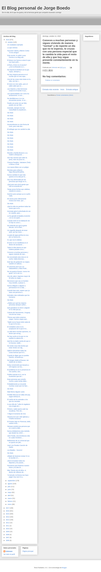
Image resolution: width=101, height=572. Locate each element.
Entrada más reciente (51, 89)
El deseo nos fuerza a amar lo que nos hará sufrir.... (18, 61)
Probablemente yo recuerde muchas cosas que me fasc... (18, 385)
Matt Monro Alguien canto (16, 392)
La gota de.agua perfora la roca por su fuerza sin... (17, 236)
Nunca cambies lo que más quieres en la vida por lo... (16, 176)
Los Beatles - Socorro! (14, 450)
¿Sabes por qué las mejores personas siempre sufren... (17, 304)
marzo (10, 498)
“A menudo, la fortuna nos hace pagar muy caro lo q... (17, 476)
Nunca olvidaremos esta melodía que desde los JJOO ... (18, 432)
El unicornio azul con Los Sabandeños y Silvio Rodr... (17, 267)
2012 (8, 523)
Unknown (9, 551)
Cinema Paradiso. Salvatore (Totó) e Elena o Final (19, 163)
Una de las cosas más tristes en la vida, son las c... (18, 80)
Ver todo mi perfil (9, 554)
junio (9, 489)
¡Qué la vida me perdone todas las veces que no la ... (19, 207)
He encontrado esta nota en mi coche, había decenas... (17, 258)
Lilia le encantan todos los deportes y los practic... (16, 462)
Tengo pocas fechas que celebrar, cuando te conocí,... (18, 190)
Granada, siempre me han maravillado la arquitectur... (17, 109)
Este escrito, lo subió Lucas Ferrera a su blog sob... (16, 56)
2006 (8, 540)
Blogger (64, 567)
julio (9, 486)
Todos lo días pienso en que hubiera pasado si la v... (16, 248)
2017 (8, 508)
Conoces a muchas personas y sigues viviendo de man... (17, 253)
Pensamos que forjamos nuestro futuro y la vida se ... (18, 466)
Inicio (62, 89)
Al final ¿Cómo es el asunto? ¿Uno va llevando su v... (17, 66)
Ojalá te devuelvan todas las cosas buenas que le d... (16, 351)
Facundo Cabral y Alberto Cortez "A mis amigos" (18, 51)
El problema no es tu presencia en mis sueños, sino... (18, 370)
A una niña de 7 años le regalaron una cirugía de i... (18, 405)
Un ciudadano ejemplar (15, 45)
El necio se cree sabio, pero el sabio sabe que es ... (17, 85)
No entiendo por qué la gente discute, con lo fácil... (17, 226)
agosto (10, 484)
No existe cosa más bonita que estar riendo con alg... (17, 347)
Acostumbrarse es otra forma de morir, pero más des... (18, 125)
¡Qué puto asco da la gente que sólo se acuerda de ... (18, 185)
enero (10, 504)
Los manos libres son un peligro (18, 167)
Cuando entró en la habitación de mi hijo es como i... (18, 221)
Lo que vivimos (12, 48)
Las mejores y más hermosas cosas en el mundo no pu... (17, 90)
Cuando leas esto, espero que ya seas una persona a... (18, 291)
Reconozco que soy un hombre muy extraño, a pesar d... (17, 282)
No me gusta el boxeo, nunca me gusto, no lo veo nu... (18, 272)
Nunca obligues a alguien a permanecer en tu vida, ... (16, 286)
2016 (8, 511)
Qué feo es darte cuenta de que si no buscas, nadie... (18, 342)
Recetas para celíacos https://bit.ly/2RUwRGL (15, 171)
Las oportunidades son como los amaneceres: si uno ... (18, 94)
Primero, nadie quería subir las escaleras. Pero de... (17, 410)
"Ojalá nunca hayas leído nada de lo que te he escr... (18, 323)
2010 (8, 528)
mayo (10, 492)
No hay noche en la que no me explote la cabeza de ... (17, 337)
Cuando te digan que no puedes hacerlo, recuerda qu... (18, 356)
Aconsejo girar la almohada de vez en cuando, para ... (19, 212)
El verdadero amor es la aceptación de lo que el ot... (17, 328)
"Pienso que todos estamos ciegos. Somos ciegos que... (17, 318)
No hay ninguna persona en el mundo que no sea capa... (17, 75)
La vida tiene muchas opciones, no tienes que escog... (19, 332)
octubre (10, 42)
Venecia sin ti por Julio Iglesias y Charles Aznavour (18, 418)
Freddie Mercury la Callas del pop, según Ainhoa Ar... (18, 395)
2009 (8, 531)
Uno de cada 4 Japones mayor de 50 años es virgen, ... (18, 277)
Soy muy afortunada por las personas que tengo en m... (17, 180)
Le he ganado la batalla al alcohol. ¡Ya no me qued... (18, 217)
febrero (10, 501)
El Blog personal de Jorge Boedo (36, 8)
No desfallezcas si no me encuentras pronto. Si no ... (17, 99)
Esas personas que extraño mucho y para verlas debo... (17, 380)
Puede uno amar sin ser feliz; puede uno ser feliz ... (17, 104)
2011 (8, 526)
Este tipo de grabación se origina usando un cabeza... (18, 263)
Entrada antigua (72, 89)
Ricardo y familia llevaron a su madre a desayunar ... (17, 154)
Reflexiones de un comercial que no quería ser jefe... (18, 441)
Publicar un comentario (52, 80)
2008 (8, 534)
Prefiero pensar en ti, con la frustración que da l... (16, 375)
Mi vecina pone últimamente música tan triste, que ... (16, 199)
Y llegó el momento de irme (16, 414)
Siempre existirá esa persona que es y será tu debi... (18, 427)
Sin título (10, 113)
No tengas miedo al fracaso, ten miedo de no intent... (18, 361)
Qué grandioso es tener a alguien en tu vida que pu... (18, 308)
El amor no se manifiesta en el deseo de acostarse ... (17, 243)
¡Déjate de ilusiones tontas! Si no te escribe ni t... (18, 457)
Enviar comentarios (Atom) (64, 95)
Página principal (27, 551)
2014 (8, 517)
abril (9, 495)
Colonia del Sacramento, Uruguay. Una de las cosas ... (18, 313)
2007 (8, 537)
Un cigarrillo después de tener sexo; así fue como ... (17, 231)
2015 (8, 514)
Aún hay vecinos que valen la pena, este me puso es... (17, 158)
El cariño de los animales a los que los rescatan (17, 400)
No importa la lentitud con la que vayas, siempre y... (18, 70)
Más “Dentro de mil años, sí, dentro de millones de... (16, 471)
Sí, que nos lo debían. (14, 240)
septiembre (12, 480)
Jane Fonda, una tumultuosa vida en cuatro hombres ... (18, 437)
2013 (8, 520)
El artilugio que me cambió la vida (18, 129)
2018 (8, 40)
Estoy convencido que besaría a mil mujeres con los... (18, 366)
